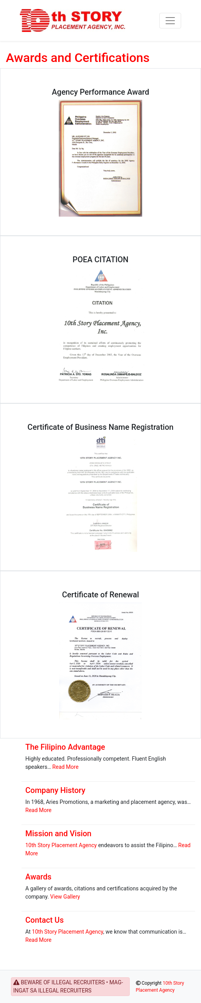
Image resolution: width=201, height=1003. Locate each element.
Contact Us (44, 920)
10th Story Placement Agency (61, 845)
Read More (65, 767)
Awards (38, 876)
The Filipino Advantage (65, 747)
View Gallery (65, 897)
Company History (55, 790)
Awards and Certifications (78, 57)
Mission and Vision (58, 833)
